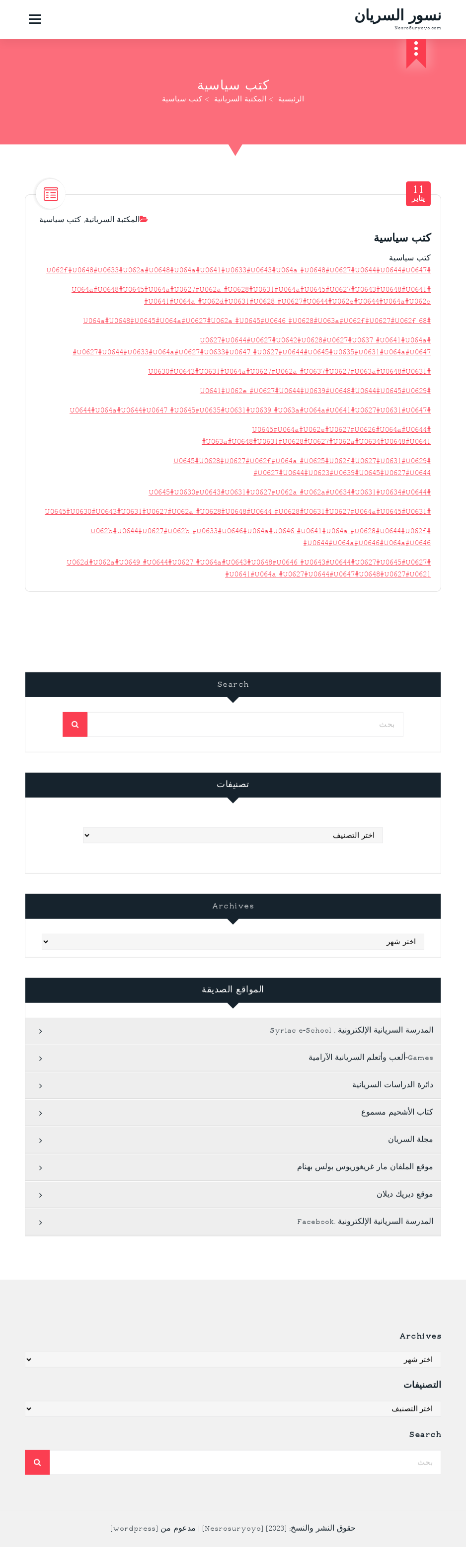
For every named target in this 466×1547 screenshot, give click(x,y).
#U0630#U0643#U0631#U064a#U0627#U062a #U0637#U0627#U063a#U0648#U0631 (289, 382)
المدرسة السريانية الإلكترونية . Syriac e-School (351, 1458)
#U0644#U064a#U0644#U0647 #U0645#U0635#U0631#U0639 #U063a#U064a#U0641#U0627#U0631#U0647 (250, 420)
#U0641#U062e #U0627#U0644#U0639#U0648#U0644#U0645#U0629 (315, 401)
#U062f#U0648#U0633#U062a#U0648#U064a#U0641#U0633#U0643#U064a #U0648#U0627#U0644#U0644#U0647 (238, 280)
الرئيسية (291, 100)
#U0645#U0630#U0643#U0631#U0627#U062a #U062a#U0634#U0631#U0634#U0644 (290, 502)
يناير (418, 203)
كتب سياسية (60, 230)
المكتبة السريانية (240, 100)
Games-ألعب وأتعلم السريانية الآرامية (371, 1485)
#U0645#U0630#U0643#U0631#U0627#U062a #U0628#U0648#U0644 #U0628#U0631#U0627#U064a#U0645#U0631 (238, 522)
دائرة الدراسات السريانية (392, 1512)
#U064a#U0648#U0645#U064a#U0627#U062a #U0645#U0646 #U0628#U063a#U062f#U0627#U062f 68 (257, 331)
